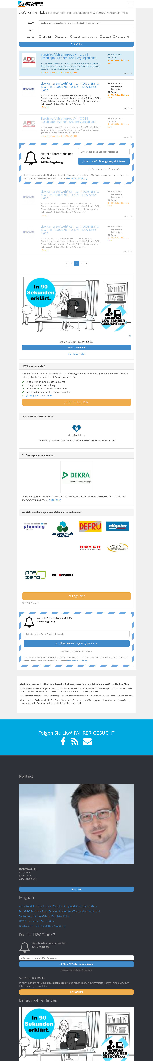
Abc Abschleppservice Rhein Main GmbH (59, 72)
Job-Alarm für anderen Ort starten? (103, 169)
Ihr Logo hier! (77, 596)
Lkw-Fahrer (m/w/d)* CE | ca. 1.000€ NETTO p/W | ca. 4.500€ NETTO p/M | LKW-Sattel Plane (70, 87)
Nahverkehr (45, 36)
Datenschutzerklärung (77, 178)
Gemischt (105, 36)
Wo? (31, 30)
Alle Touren (121, 36)
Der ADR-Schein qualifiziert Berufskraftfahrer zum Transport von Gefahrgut (59, 911)
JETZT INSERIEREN (77, 402)
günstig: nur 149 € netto (39, 395)
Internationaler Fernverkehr (83, 36)
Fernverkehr (61, 36)
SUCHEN (76, 44)
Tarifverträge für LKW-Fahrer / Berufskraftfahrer (45, 916)
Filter (30, 37)
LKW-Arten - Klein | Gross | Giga (36, 921)
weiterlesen (55, 499)
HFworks (44, 107)
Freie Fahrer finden (76, 353)
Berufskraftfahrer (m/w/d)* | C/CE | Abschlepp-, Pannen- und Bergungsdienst (68, 56)
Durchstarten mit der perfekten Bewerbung (42, 926)
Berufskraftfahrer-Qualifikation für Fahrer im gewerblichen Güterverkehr (58, 906)
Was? (31, 23)
